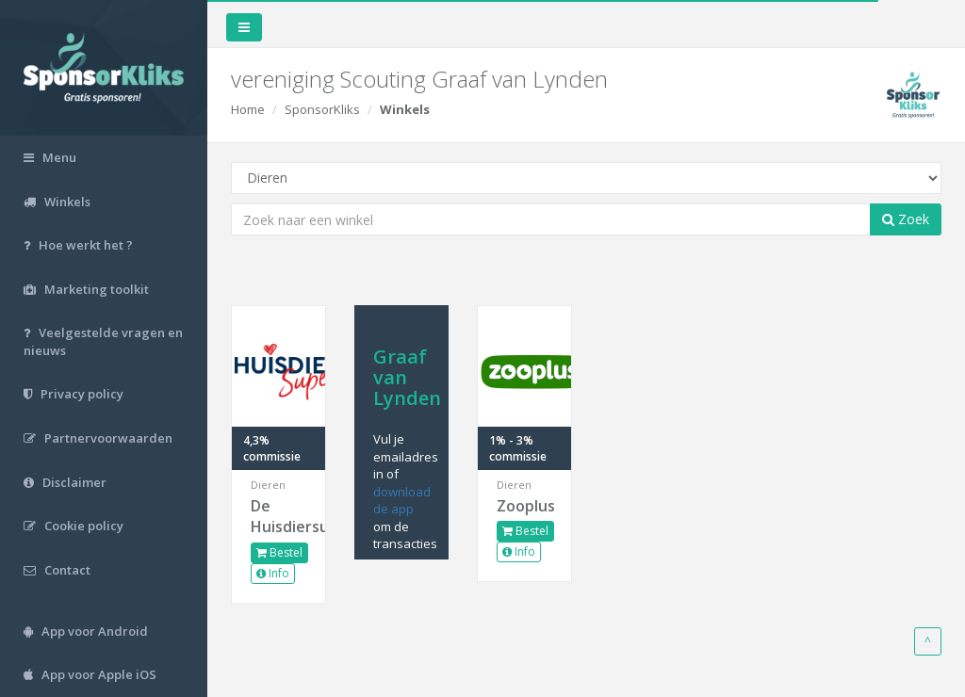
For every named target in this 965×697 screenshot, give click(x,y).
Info (272, 573)
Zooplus (524, 505)
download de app (402, 500)
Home (248, 109)
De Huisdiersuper (278, 516)
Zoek (905, 219)
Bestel (279, 552)
